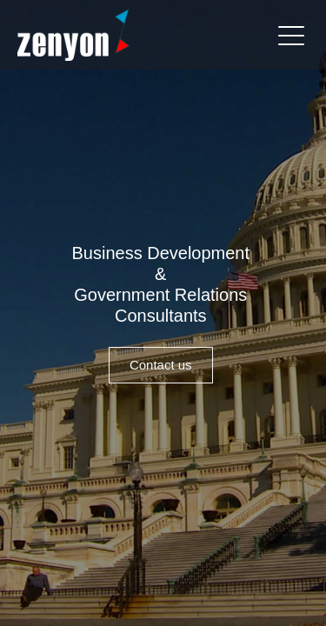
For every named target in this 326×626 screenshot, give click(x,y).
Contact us (161, 364)
